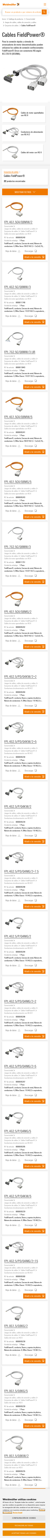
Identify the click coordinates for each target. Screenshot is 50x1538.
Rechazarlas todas (24, 1525)
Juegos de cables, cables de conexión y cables (20, 22)
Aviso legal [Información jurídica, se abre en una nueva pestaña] (17, 1512)
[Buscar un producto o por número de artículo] (22, 12)
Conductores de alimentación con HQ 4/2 (18, 688)
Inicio (4, 19)
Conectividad (30, 19)
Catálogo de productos (16, 19)
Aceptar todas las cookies (24, 1533)
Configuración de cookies (24, 1518)
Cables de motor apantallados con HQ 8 (17, 233)
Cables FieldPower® (28, 231)
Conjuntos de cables (12, 25)
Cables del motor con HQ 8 (13, 1337)
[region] (25, 1513)
